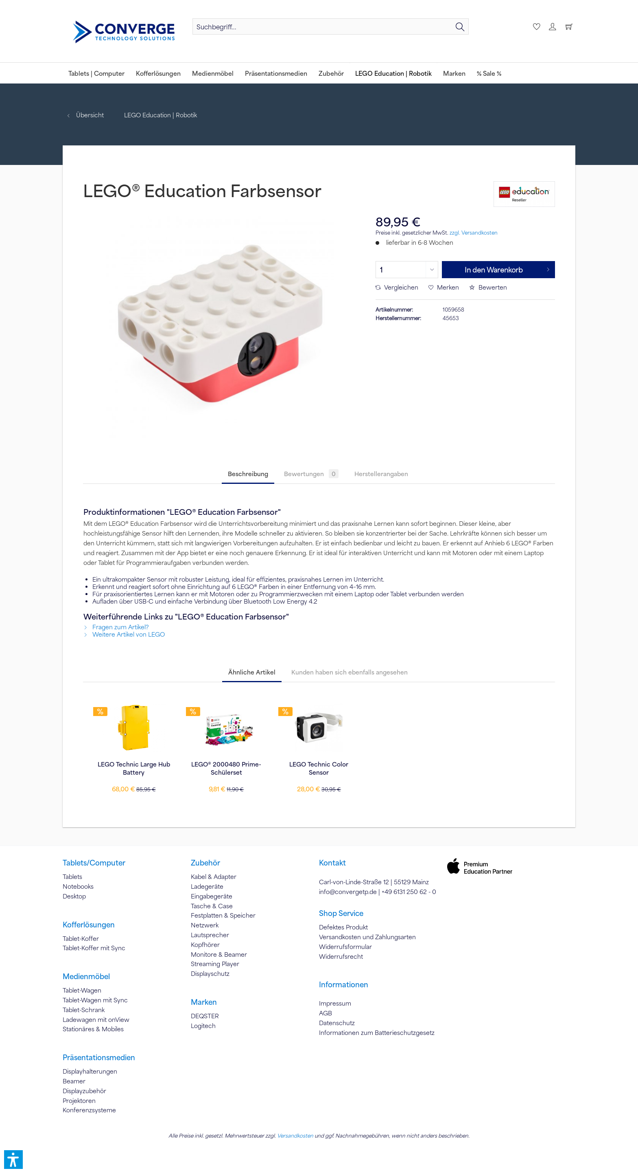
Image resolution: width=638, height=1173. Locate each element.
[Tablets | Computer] (96, 73)
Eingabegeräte (211, 896)
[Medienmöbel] (212, 73)
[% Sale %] (489, 73)
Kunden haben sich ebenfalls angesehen (349, 672)
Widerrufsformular (345, 946)
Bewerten (488, 287)
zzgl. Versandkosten (474, 232)
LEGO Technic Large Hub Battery (134, 768)
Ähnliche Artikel (251, 672)
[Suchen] (460, 26)
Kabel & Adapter (213, 876)
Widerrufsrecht (341, 956)
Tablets (72, 876)
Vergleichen (397, 287)
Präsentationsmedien (99, 1057)
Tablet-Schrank (84, 1009)
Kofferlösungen (89, 924)
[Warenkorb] (568, 26)
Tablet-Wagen (82, 990)
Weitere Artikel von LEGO (124, 634)
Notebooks (78, 886)
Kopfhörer (205, 944)
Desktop (74, 896)
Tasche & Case (212, 905)
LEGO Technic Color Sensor (318, 768)
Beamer (74, 1081)
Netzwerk (204, 925)
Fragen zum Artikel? (116, 626)
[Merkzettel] (535, 26)
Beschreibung (248, 473)
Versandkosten (295, 1135)
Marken (204, 1001)
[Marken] (454, 73)
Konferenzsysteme (89, 1110)
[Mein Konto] (552, 26)
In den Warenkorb (507, 268)
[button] (13, 1159)
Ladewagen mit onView (96, 1019)
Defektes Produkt (343, 927)
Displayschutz (210, 973)
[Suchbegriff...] (330, 26)
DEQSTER (205, 1015)
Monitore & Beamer (219, 954)
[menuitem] (330, 26)
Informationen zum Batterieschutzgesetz (377, 1032)
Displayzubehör (84, 1090)
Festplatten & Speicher (223, 915)
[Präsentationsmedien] (276, 73)
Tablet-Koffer (81, 938)
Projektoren (79, 1100)
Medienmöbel (86, 976)
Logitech (203, 1025)
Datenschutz (337, 1022)
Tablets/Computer (94, 862)
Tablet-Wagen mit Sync (95, 1000)
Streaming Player (215, 963)
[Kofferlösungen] (158, 73)
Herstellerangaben (381, 473)
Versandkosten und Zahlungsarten (367, 936)
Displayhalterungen (90, 1071)
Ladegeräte (207, 886)
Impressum (335, 1003)
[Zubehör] (331, 73)
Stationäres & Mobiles (93, 1028)
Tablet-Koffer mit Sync (94, 947)
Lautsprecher (210, 934)
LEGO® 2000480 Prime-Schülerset (226, 768)
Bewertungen (311, 473)
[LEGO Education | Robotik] (393, 73)
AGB (325, 1013)
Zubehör (205, 862)
